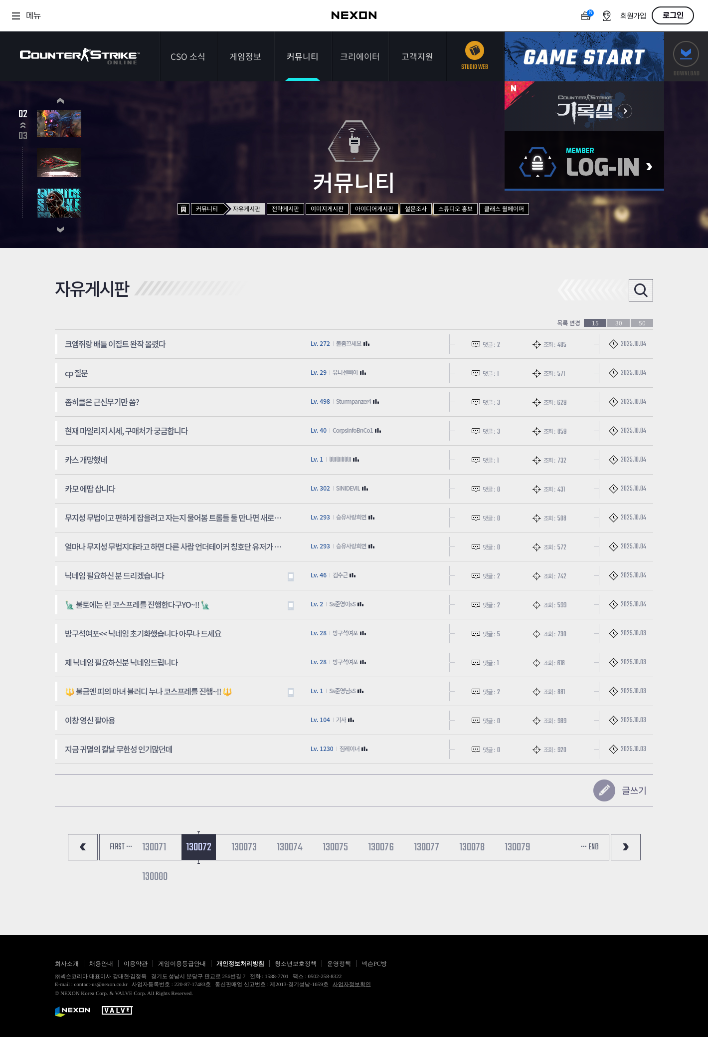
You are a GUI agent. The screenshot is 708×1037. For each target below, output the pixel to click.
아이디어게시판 (374, 208)
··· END (590, 847)
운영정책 (339, 963)
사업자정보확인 (352, 984)
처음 (83, 847)
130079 (518, 847)
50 (642, 323)
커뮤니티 (303, 56)
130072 (198, 847)
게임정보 (245, 56)
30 (618, 323)
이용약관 (136, 963)
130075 (335, 847)
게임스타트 (584, 56)
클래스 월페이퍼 (504, 208)
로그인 (673, 15)
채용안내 (101, 963)
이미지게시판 (327, 208)
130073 (244, 847)
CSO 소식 (188, 56)
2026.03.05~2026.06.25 (122, 132)
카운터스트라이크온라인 (80, 56)
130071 (154, 847)
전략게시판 (285, 208)
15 (595, 323)
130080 (155, 877)
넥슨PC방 (374, 963)
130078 (472, 847)
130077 (426, 847)
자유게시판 (246, 208)
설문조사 (416, 208)
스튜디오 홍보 (455, 208)
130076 (381, 847)
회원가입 (633, 16)
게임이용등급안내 (182, 963)
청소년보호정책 (296, 963)
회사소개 (67, 963)
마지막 (626, 847)
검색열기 (641, 290)
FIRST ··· (121, 847)
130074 (290, 847)
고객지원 (417, 56)
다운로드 (686, 56)
